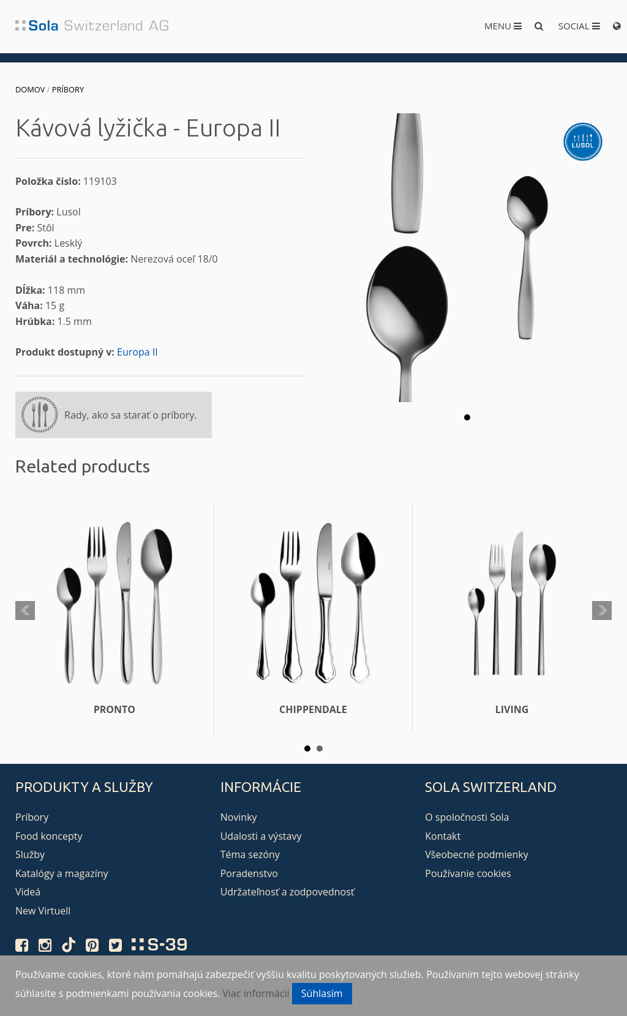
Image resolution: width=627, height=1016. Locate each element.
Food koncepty (48, 836)
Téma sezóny (250, 854)
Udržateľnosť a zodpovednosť (287, 891)
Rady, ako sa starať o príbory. (130, 415)
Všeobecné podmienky (476, 854)
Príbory (68, 89)
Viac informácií (256, 993)
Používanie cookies (468, 873)
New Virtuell (42, 910)
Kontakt (442, 836)
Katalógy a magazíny (61, 873)
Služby (30, 854)
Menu (503, 26)
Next (602, 611)
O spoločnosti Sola (467, 817)
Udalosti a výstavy (261, 836)
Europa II (137, 352)
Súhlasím (322, 993)
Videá (27, 891)
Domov (30, 89)
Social (579, 26)
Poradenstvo (249, 873)
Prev (25, 611)
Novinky (238, 817)
